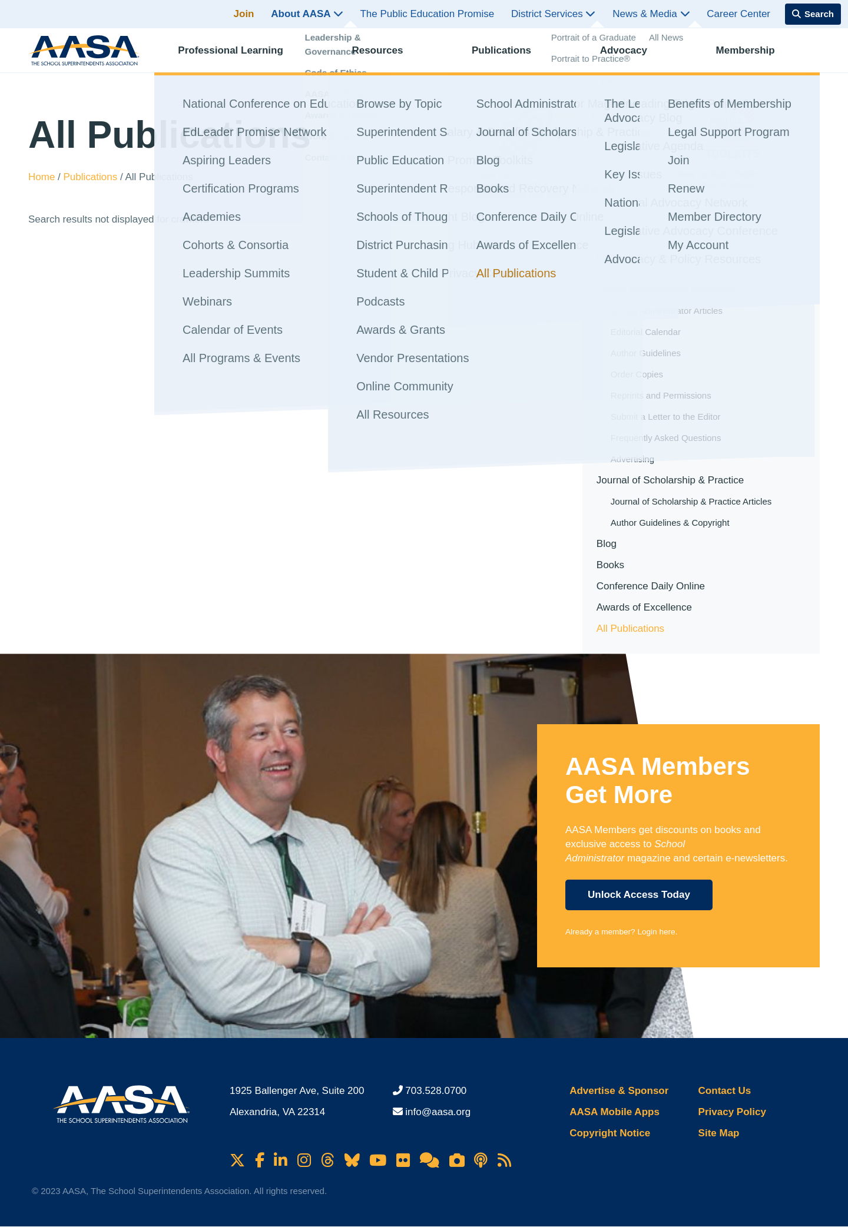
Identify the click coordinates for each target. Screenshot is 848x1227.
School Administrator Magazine (665, 289)
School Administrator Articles (667, 311)
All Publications (630, 628)
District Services (553, 13)
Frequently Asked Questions (666, 438)
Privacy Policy (732, 1111)
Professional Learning (241, 56)
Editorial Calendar (646, 332)
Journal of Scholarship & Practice (670, 480)
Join (244, 13)
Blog (607, 543)
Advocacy (634, 56)
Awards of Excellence (644, 607)
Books (610, 565)
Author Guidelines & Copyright (670, 523)
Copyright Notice (609, 1133)
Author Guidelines (646, 353)
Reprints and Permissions (661, 395)
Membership (756, 56)
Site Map (719, 1133)
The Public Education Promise (427, 13)
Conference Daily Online (651, 586)
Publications (512, 56)
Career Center (738, 13)
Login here (656, 931)
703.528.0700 (435, 1090)
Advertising (632, 459)
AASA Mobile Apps (614, 1111)
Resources (387, 56)
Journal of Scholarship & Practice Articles (691, 501)
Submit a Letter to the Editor (666, 417)
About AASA (307, 13)
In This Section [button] (637, 258)
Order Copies (637, 374)
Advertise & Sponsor (618, 1090)
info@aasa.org (438, 1111)
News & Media (651, 13)
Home (43, 177)
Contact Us (724, 1090)
